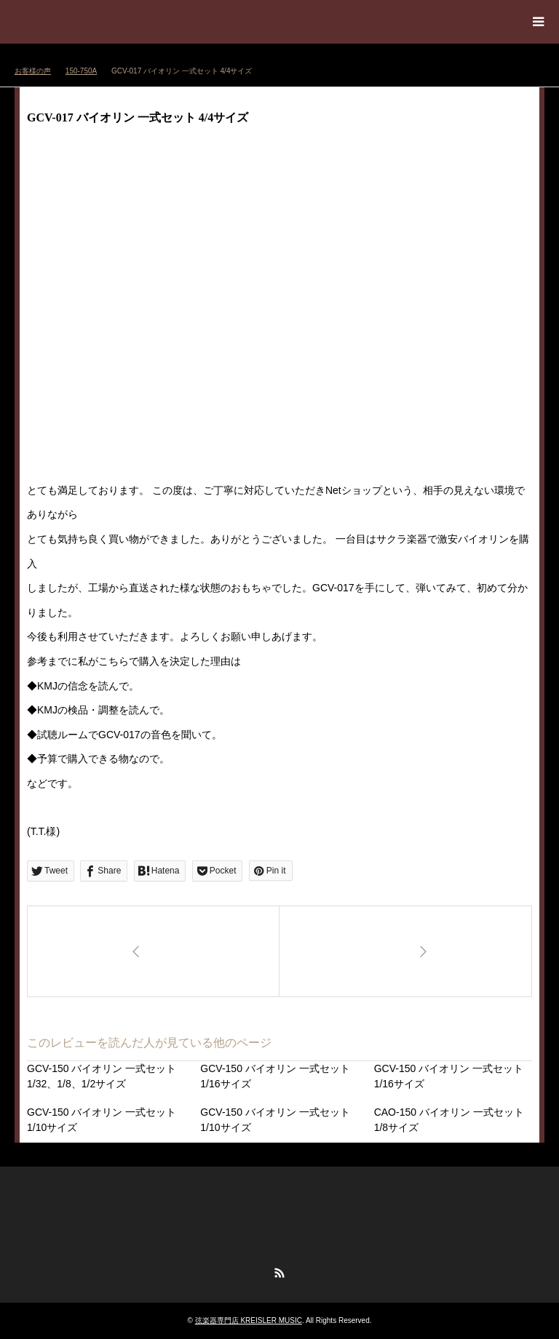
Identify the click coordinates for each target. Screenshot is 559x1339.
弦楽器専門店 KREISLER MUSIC (248, 1320)
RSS (279, 1273)
